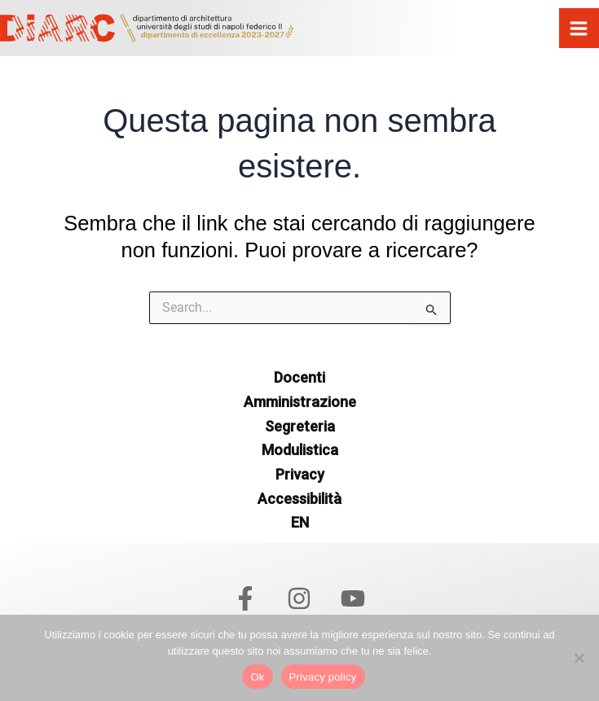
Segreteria (300, 426)
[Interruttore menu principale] (579, 28)
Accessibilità (299, 498)
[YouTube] (353, 598)
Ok (257, 677)
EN (300, 522)
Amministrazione (300, 401)
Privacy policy (323, 677)
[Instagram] (299, 598)
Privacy (299, 474)
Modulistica (300, 449)
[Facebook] (245, 598)
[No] (578, 658)
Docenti (299, 377)
